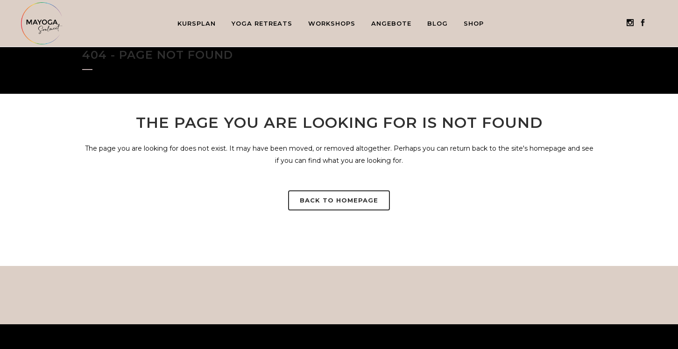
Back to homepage (339, 200)
